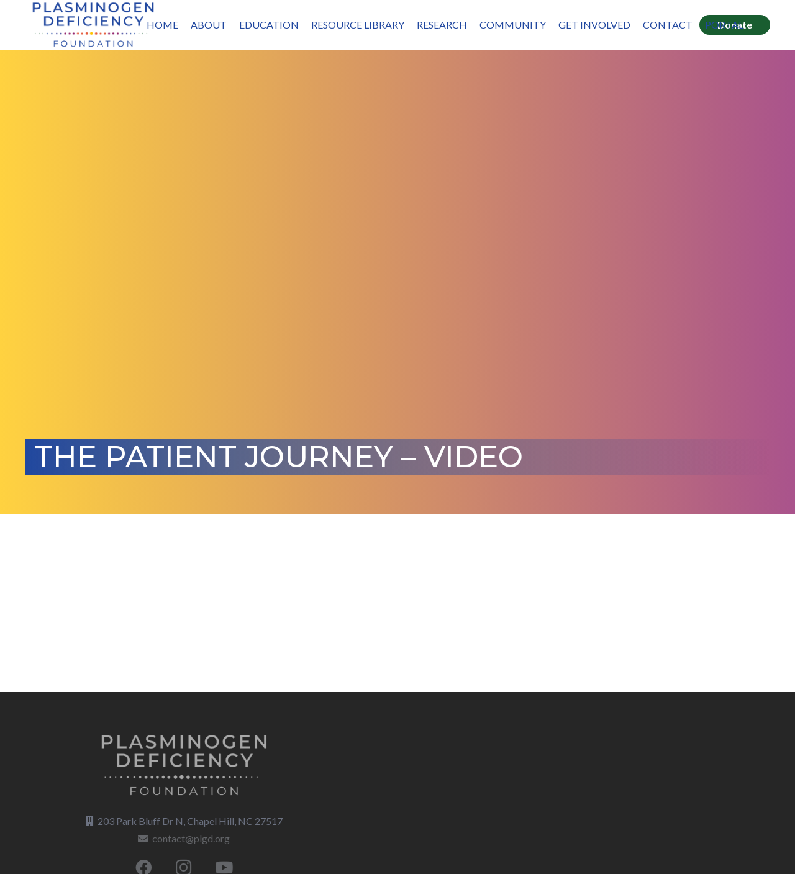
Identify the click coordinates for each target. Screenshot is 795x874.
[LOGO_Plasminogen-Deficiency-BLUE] (93, 25)
